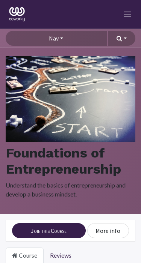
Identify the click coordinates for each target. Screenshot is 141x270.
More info (108, 230)
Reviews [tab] (60, 255)
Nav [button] (54, 38)
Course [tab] (24, 255)
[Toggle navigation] (127, 14)
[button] (121, 38)
